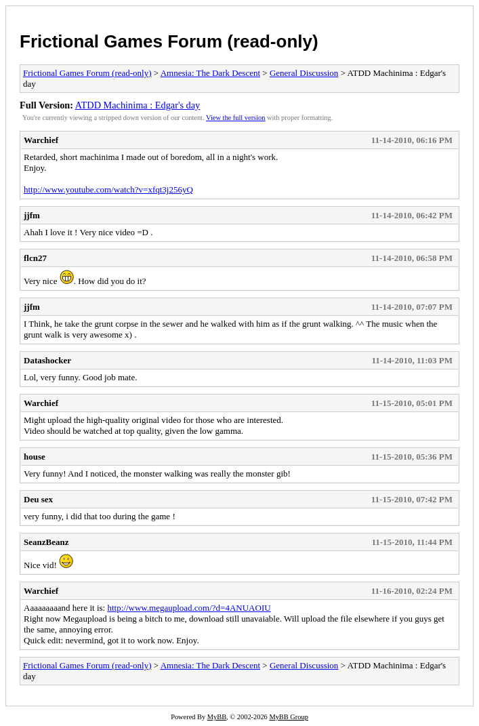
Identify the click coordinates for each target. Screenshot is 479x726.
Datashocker (47, 360)
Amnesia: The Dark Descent (210, 73)
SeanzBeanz (46, 542)
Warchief (41, 140)
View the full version (235, 117)
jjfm (32, 215)
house (34, 456)
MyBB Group (288, 717)
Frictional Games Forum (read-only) (169, 41)
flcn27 (35, 258)
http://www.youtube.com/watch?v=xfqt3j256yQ (108, 189)
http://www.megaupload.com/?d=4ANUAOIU (188, 608)
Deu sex (38, 499)
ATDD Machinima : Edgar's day (137, 105)
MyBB (216, 717)
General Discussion (304, 73)
